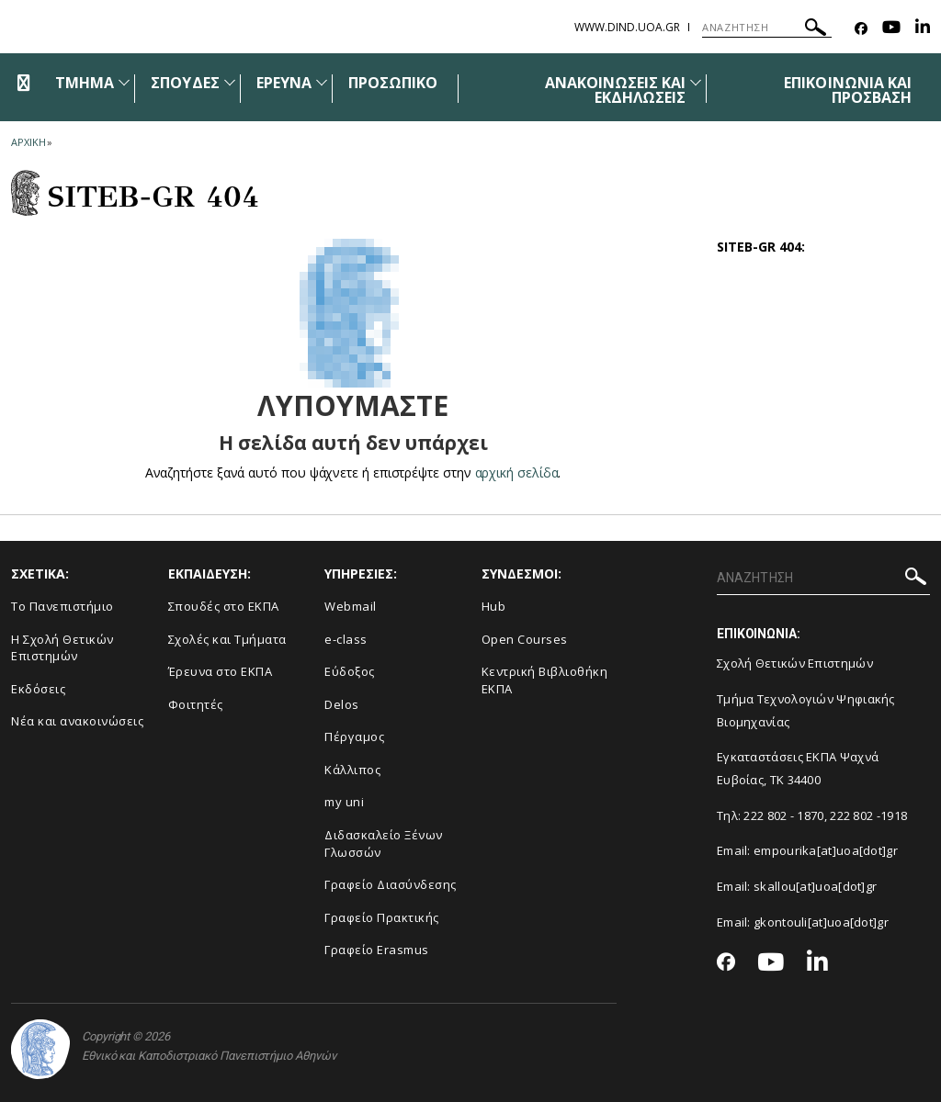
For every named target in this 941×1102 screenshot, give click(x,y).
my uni (344, 801)
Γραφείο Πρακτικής (381, 917)
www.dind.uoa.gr (627, 27)
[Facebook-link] (861, 29)
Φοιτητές (195, 704)
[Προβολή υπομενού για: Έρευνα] (322, 82)
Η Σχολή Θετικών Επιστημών (62, 648)
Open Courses (525, 639)
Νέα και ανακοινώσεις (77, 721)
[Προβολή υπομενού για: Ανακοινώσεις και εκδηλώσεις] (696, 82)
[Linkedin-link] (922, 29)
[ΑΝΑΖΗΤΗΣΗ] (767, 27)
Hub (494, 606)
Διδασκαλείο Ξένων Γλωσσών (383, 843)
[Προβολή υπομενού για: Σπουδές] (230, 82)
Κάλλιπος (352, 769)
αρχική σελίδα (517, 472)
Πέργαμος (354, 736)
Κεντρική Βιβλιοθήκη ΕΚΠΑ (545, 680)
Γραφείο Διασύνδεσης (390, 884)
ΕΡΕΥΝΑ (284, 83)
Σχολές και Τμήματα (227, 639)
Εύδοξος (349, 671)
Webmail (350, 606)
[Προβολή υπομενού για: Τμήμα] (124, 82)
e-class (346, 639)
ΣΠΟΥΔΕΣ (185, 83)
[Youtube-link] (891, 29)
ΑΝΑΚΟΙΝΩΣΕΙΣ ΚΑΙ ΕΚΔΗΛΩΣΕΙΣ (615, 90)
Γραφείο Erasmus (376, 949)
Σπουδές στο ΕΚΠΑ (223, 606)
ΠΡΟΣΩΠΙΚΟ (392, 83)
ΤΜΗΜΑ (84, 83)
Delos (341, 704)
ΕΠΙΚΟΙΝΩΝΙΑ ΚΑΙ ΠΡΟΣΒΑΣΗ (848, 90)
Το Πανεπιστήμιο (62, 606)
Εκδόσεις (38, 688)
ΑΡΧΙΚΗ (28, 142)
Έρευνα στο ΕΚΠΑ (220, 671)
